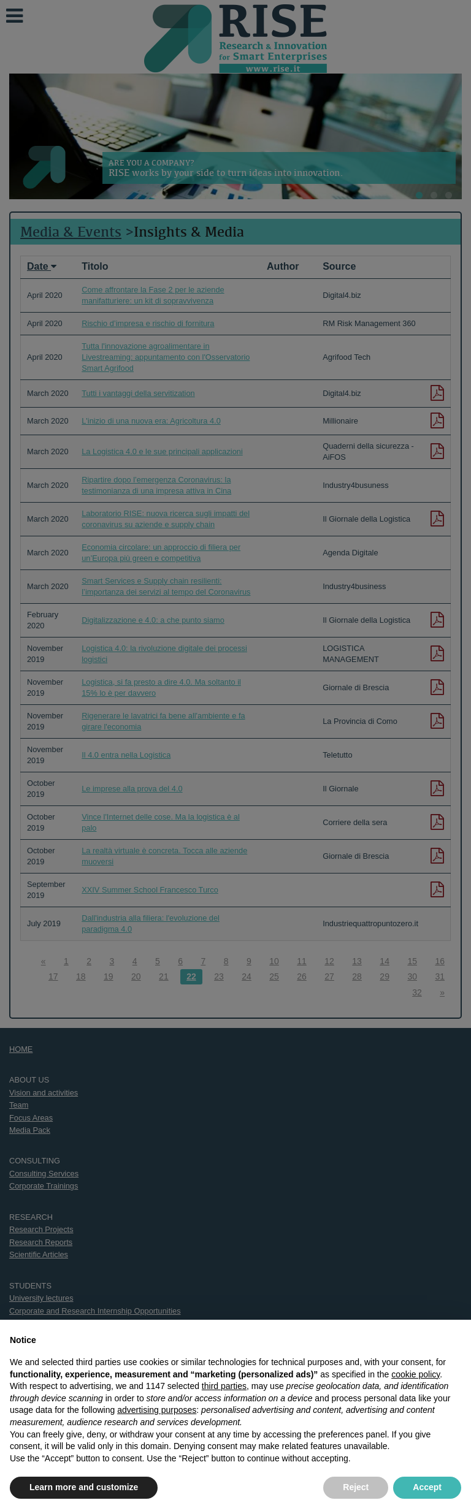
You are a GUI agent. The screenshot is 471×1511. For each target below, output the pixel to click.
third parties (224, 1386)
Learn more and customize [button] (83, 1487)
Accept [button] (427, 1487)
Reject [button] (356, 1487)
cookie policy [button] (415, 1374)
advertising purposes (156, 1410)
